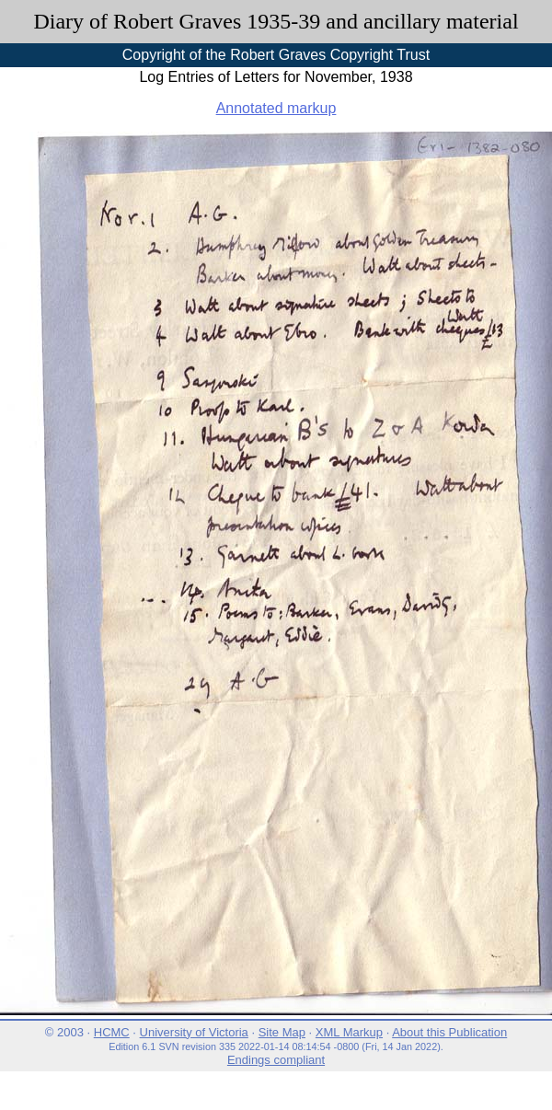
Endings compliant (276, 1060)
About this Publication (449, 1032)
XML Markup (349, 1032)
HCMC (112, 1032)
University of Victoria (194, 1032)
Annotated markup (276, 108)
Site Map (282, 1032)
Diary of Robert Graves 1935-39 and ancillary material (275, 21)
